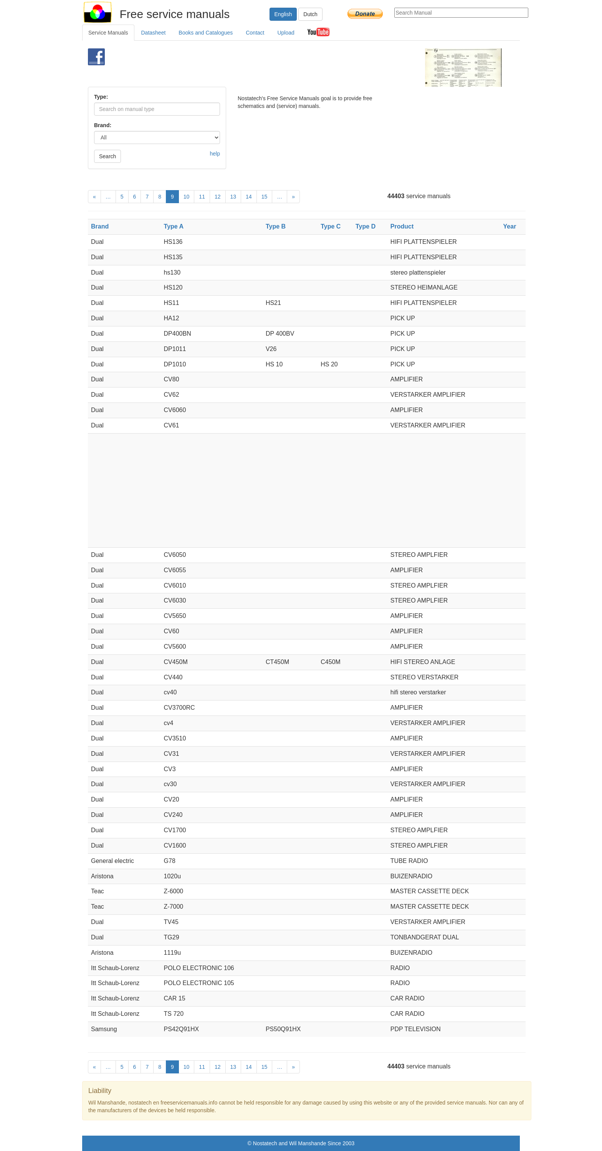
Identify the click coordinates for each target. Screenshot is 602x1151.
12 (218, 197)
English (283, 14)
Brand (100, 226)
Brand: (102, 125)
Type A (174, 226)
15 (264, 197)
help (215, 154)
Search (107, 156)
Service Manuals (108, 33)
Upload (285, 33)
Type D (365, 226)
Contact (255, 33)
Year (509, 226)
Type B (276, 226)
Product (401, 226)
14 (249, 197)
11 (202, 197)
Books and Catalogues (206, 33)
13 (233, 197)
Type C (331, 226)
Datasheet (153, 33)
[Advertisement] (288, 67)
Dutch (310, 14)
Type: (101, 97)
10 (187, 197)
